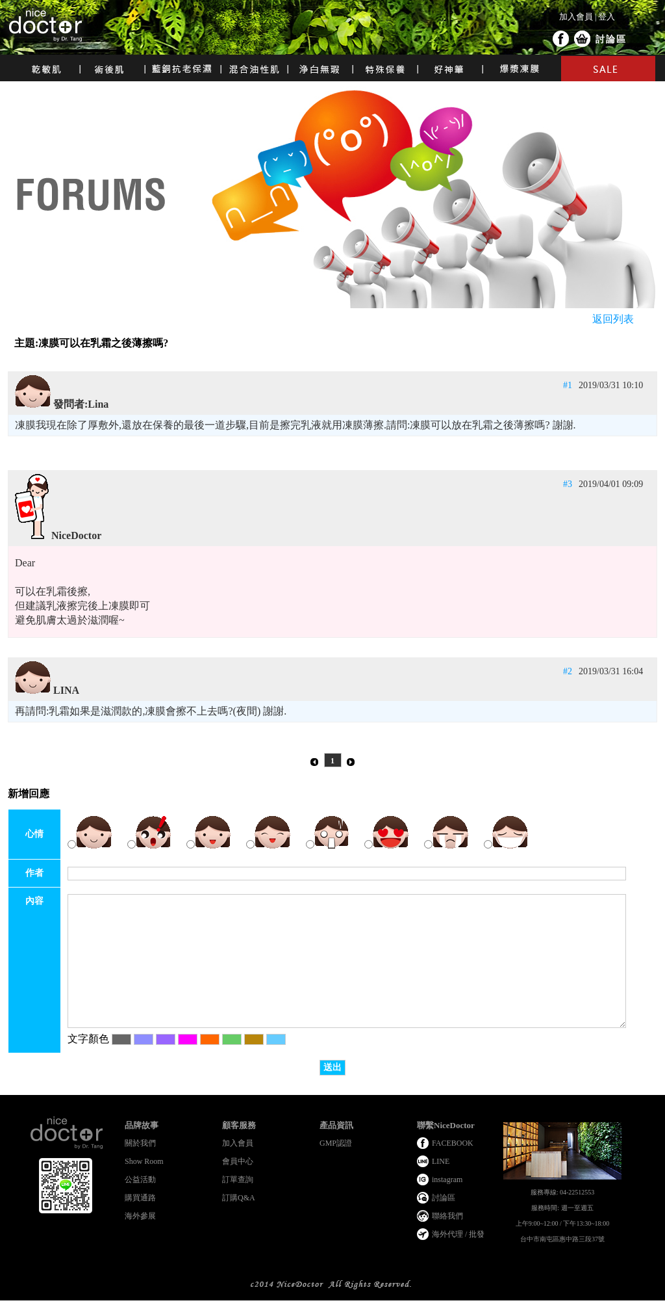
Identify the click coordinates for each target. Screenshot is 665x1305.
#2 (567, 671)
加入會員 (576, 16)
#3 (567, 484)
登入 (606, 16)
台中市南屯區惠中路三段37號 (562, 1239)
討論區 (611, 39)
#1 (567, 385)
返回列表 (613, 318)
